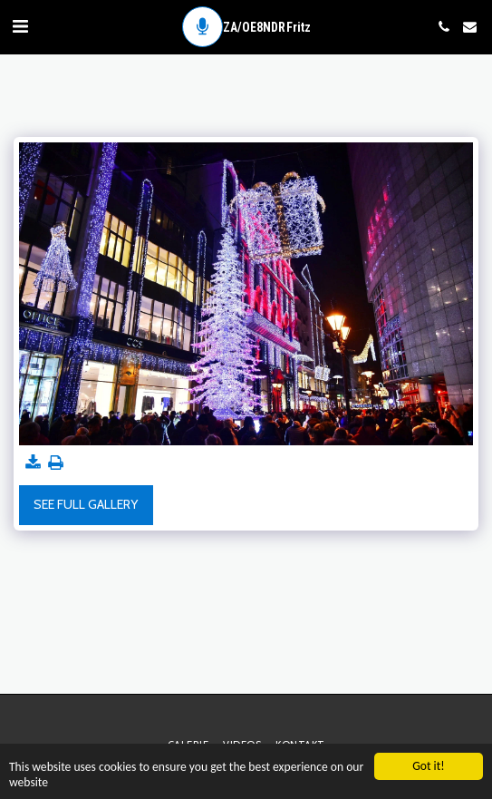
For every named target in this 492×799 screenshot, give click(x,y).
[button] (20, 26)
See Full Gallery (86, 504)
